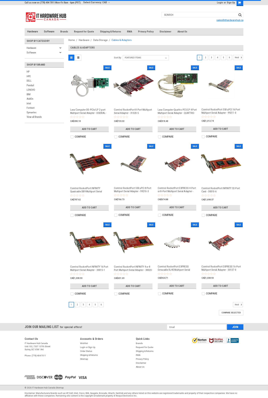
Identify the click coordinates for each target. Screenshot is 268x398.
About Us (182, 31)
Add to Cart (89, 129)
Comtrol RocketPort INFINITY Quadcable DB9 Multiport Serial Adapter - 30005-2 (86, 190)
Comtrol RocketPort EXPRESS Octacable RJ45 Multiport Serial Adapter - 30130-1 (174, 268)
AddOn (30, 98)
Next (239, 57)
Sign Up (231, 2)
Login (220, 2)
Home (71, 40)
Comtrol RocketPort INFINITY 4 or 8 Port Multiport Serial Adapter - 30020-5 (133, 268)
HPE (29, 76)
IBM (28, 94)
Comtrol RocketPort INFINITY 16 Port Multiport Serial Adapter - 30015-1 (89, 268)
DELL (29, 80)
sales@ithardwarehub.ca (230, 20)
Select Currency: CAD (96, 2)
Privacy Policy (146, 31)
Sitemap (84, 359)
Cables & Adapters (122, 40)
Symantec (32, 112)
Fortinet (31, 107)
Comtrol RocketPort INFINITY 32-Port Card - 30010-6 (221, 190)
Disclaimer (165, 31)
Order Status (86, 351)
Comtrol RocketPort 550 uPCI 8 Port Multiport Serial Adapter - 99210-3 (132, 190)
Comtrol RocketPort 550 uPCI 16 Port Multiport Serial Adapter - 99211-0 (221, 111)
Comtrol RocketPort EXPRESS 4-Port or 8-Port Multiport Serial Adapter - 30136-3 (177, 190)
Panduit (30, 85)
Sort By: (118, 57)
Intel (29, 103)
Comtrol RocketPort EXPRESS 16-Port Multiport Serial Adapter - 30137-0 (221, 268)
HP (28, 71)
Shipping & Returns (110, 31)
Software (49, 31)
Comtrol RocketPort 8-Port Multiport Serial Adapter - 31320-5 (133, 111)
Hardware (32, 31)
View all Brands (34, 116)
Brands (64, 31)
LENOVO (31, 89)
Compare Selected (231, 312)
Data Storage (100, 40)
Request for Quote (84, 31)
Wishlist (84, 343)
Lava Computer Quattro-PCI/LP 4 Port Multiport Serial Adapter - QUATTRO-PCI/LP (177, 111)
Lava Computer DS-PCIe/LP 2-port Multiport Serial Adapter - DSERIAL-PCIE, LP (88, 111)
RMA (129, 31)
